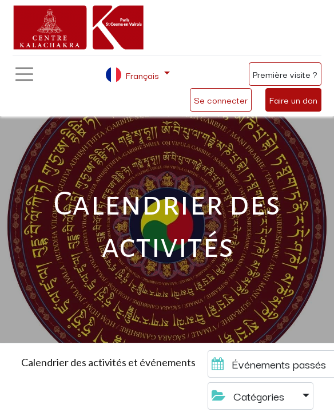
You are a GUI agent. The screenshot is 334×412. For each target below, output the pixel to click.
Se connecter (221, 99)
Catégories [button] (249, 396)
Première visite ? (285, 74)
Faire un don (293, 99)
